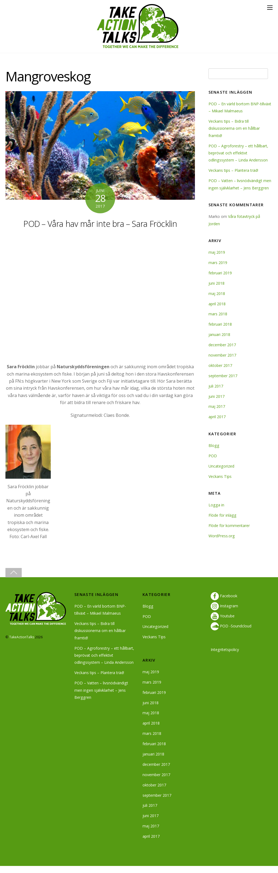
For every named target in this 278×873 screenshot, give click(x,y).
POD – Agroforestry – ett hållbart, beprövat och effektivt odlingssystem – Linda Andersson (239, 153)
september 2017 (223, 382)
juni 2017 (216, 403)
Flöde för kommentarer (229, 532)
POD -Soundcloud (231, 633)
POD (212, 462)
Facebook (224, 602)
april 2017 (217, 424)
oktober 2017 (220, 372)
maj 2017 (216, 413)
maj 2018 (216, 300)
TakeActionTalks (21, 644)
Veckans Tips (220, 483)
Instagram (224, 612)
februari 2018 (220, 331)
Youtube (223, 623)
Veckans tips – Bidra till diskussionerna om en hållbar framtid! (234, 128)
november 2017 (222, 362)
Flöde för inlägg (222, 522)
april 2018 (217, 310)
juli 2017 (215, 393)
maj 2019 (216, 259)
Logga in (216, 512)
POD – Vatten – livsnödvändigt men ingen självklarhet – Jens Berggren (236, 188)
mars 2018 (217, 321)
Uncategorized (221, 473)
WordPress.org (221, 542)
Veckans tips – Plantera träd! (234, 170)
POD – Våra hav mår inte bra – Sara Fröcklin (100, 224)
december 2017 (222, 352)
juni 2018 (216, 290)
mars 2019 (217, 269)
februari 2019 (220, 279)
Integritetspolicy (225, 656)
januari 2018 (219, 341)
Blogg (213, 452)
